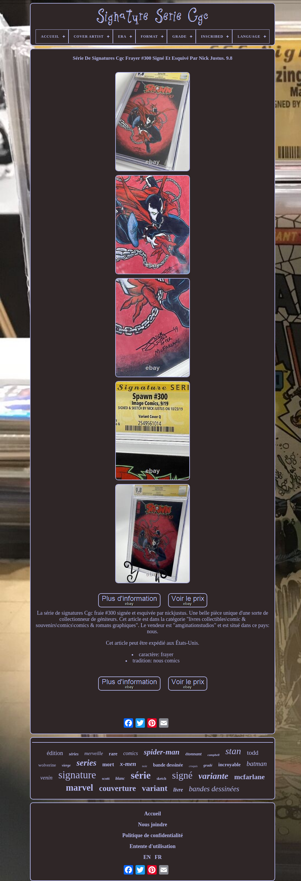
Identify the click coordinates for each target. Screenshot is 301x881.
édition (55, 753)
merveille (93, 753)
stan (233, 751)
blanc (120, 778)
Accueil (152, 814)
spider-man (161, 752)
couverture (117, 788)
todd (252, 752)
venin (46, 777)
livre (178, 790)
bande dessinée (168, 764)
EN (147, 857)
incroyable (229, 764)
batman (257, 763)
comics (130, 753)
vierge (66, 765)
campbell (214, 755)
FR (158, 857)
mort (108, 764)
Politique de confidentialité (152, 835)
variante (213, 776)
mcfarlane (249, 777)
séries (73, 754)
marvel (79, 787)
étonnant (193, 754)
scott (106, 778)
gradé (207, 765)
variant (154, 788)
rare (113, 753)
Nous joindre (152, 824)
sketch (161, 779)
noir (144, 766)
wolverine (47, 765)
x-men (128, 763)
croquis (193, 766)
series (86, 762)
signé (182, 775)
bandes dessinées (214, 789)
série (141, 775)
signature (77, 775)
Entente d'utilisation (153, 846)
